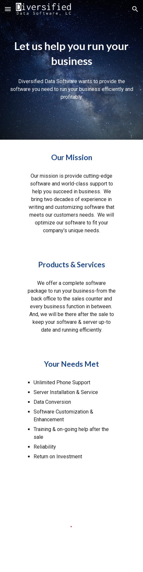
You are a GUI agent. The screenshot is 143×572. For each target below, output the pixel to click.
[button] (8, 9)
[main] (71, 53)
